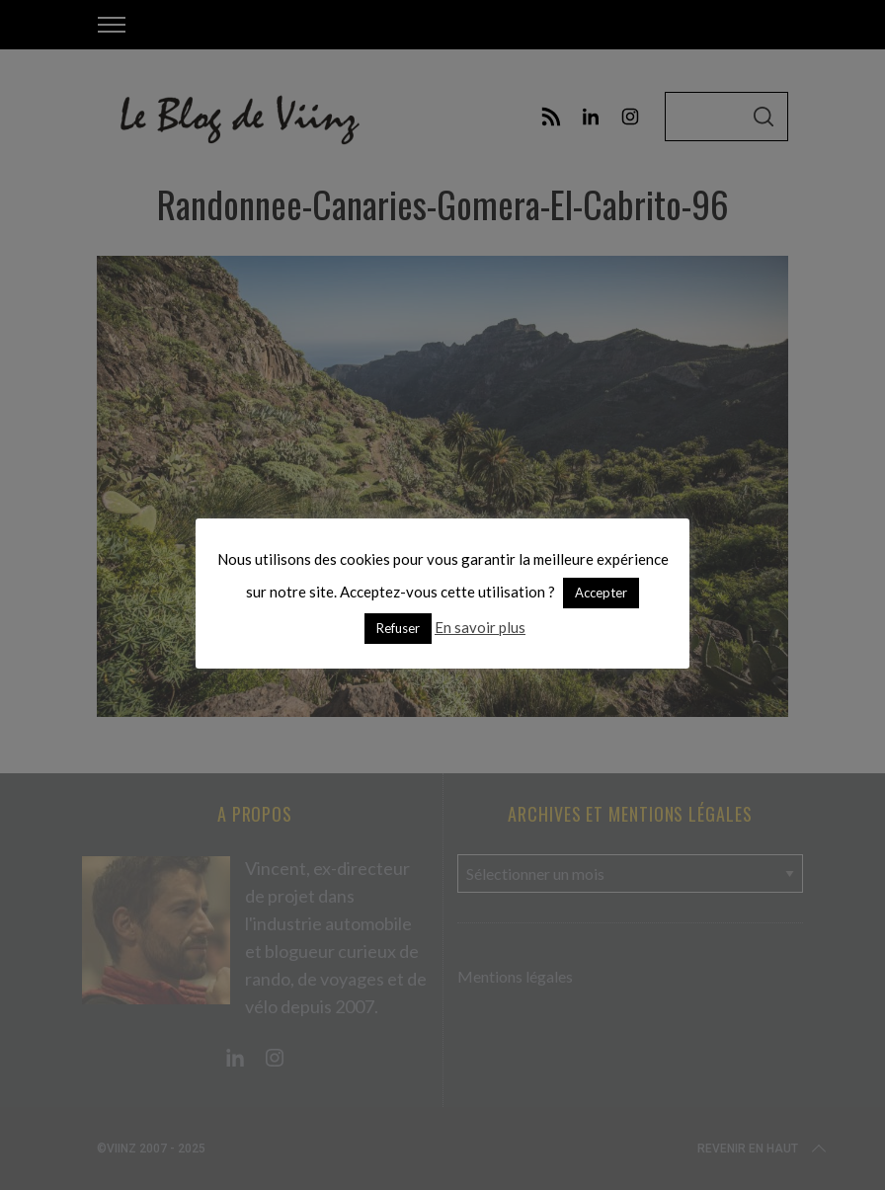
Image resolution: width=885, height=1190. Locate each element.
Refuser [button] (398, 628)
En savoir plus (480, 627)
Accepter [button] (601, 592)
